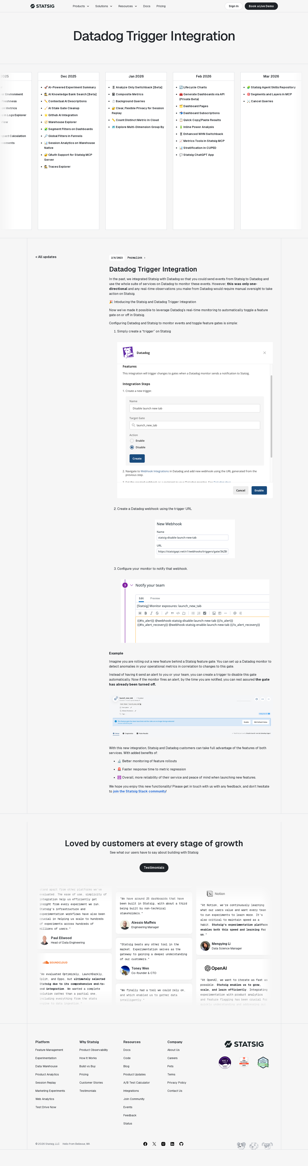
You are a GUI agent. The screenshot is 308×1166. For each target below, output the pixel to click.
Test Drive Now (45, 1107)
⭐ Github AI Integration (61, 115)
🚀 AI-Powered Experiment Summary (70, 87)
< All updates (45, 257)
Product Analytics (47, 1074)
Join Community (134, 1099)
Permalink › (136, 257)
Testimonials (154, 867)
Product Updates (134, 1074)
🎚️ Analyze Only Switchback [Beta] (137, 87)
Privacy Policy (176, 1082)
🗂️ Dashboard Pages (193, 106)
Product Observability (93, 1050)
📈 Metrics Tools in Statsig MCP (202, 141)
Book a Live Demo (261, 6)
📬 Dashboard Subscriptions (199, 113)
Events (127, 1107)
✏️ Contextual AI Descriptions (65, 101)
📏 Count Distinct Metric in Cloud (135, 120)
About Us (173, 1050)
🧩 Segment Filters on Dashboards (68, 129)
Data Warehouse (46, 1066)
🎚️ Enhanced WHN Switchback (201, 134)
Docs (146, 6)
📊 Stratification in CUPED (197, 148)
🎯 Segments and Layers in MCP (269, 94)
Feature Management (49, 1050)
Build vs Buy (87, 1066)
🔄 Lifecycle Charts (193, 87)
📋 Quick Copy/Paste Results (200, 120)
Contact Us (174, 1091)
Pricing (161, 6)
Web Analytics (44, 1099)
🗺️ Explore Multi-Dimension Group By (138, 127)
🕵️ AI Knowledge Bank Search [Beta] (70, 94)
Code (127, 1058)
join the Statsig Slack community (139, 791)
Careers (172, 1058)
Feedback (130, 1115)
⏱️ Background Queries (128, 101)
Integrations (131, 1091)
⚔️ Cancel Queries (260, 101)
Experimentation (45, 1058)
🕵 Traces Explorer (57, 166)
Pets (170, 1066)
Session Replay (45, 1082)
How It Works (88, 1058)
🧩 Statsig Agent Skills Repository (271, 87)
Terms (171, 1074)
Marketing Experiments (50, 1091)
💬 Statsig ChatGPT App (196, 155)
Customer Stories (91, 1082)
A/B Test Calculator (136, 1082)
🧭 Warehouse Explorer (60, 122)
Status (127, 1123)
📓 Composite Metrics (127, 94)
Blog (126, 1066)
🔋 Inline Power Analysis (196, 127)
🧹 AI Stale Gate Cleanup (61, 108)
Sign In (234, 6)
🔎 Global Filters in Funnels (63, 136)
